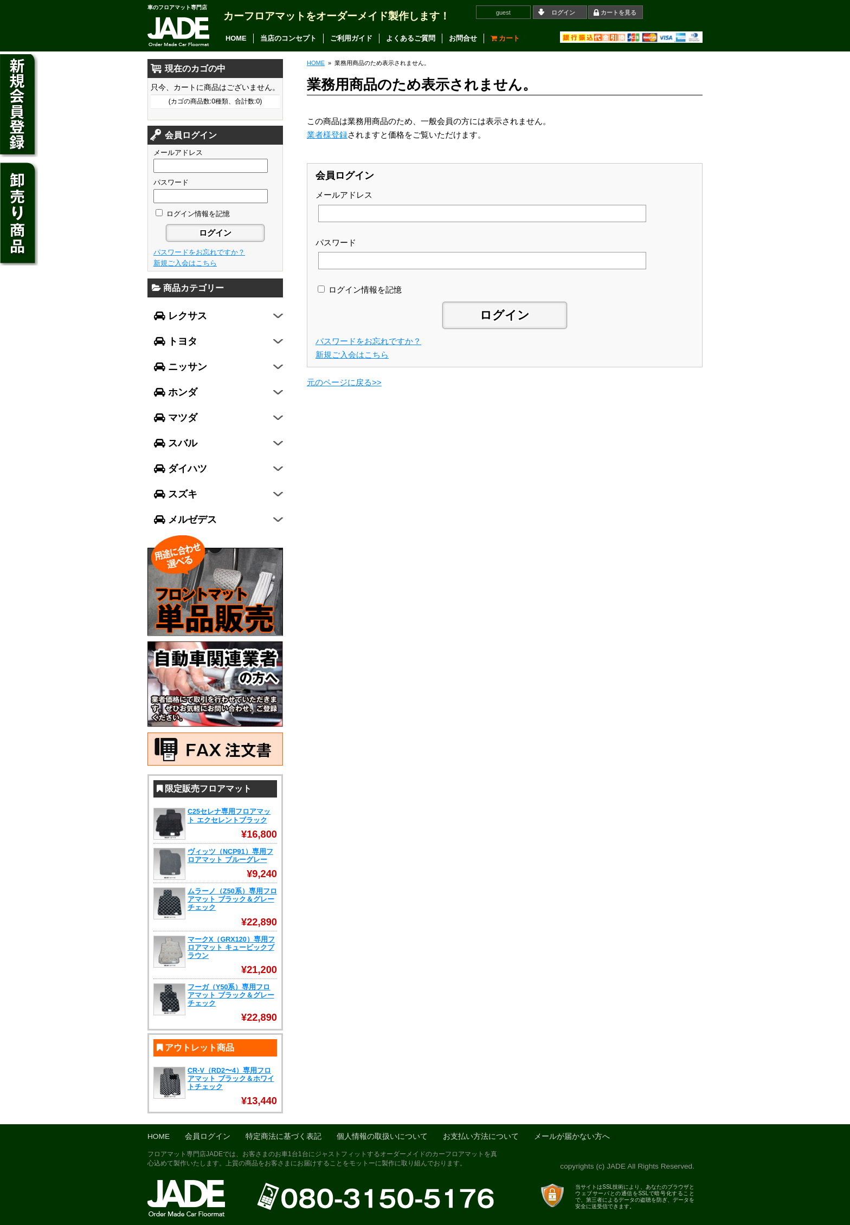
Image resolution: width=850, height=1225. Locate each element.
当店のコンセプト (288, 38)
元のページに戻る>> (344, 382)
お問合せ (463, 38)
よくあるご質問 (410, 38)
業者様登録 (327, 134)
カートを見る (618, 12)
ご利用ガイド (351, 38)
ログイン (563, 12)
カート (505, 38)
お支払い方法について (481, 1136)
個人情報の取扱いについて (382, 1136)
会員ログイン (207, 1136)
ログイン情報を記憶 (360, 289)
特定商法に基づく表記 (283, 1136)
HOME (236, 38)
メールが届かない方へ (572, 1136)
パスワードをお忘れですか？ (368, 341)
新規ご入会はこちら (352, 354)
